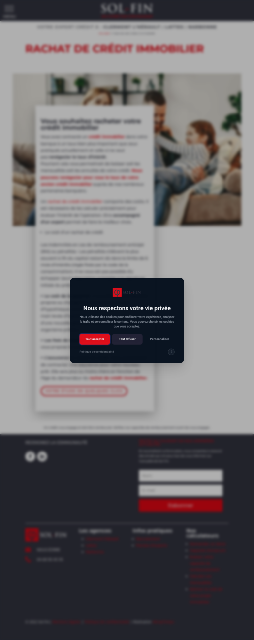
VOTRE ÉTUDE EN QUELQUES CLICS (84, 387)
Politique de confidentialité (107, 621)
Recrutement (148, 539)
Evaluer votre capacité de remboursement (205, 563)
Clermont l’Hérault (102, 539)
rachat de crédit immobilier (76, 200)
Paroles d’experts (151, 545)
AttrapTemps (163, 621)
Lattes (91, 545)
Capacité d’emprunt (208, 550)
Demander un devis (207, 544)
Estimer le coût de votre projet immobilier (206, 595)
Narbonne (95, 552)
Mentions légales (66, 621)
